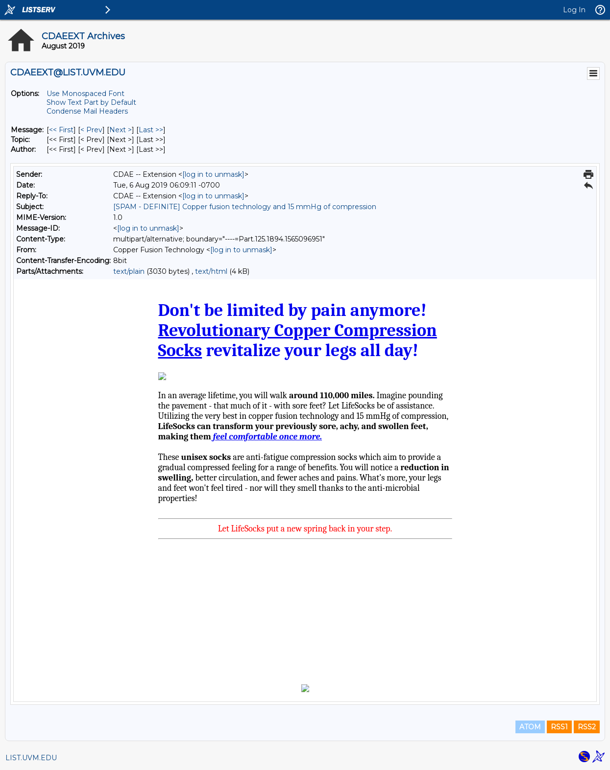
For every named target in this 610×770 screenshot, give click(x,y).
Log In (574, 9)
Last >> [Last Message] (151, 129)
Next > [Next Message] (120, 129)
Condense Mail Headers (87, 111)
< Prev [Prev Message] (91, 129)
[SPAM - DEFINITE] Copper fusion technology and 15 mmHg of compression (244, 206)
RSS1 (559, 726)
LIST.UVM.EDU (31, 757)
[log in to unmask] (213, 174)
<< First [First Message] (61, 129)
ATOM (530, 726)
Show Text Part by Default (91, 102)
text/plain (129, 271)
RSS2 (587, 726)
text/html (211, 271)
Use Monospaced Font (85, 93)
